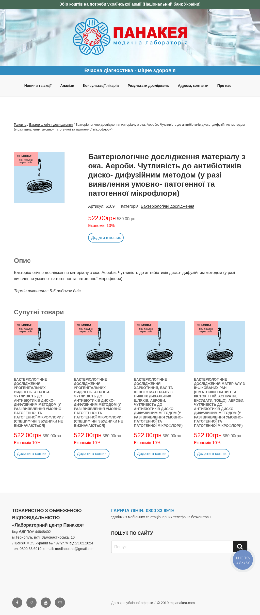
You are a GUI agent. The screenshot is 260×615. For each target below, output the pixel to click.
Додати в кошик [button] (106, 237)
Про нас (224, 86)
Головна (20, 124)
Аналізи (67, 86)
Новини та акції (38, 86)
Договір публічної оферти (132, 603)
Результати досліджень (148, 86)
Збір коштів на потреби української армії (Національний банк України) (130, 4)
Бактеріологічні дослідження (51, 124)
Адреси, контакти (193, 86)
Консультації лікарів (101, 86)
